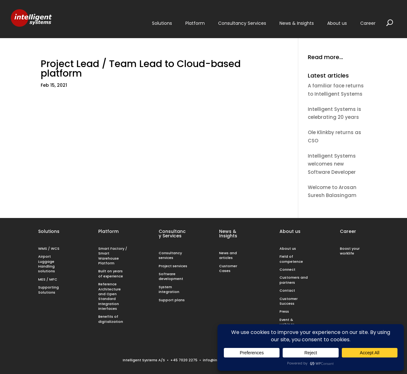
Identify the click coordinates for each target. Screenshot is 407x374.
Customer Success (288, 301)
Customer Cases (228, 268)
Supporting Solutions (48, 290)
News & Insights (228, 233)
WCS (55, 248)
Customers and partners (293, 280)
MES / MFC (47, 279)
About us (289, 231)
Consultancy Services (172, 233)
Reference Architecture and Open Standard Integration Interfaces (109, 296)
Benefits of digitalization (110, 319)
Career (348, 231)
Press (284, 311)
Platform (108, 231)
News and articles (228, 255)
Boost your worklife (350, 251)
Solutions (48, 231)
